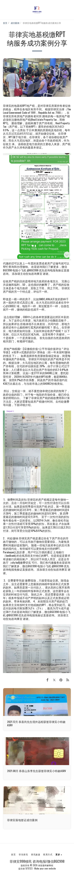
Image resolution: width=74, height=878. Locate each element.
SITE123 (29, 868)
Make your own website (45, 868)
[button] (4, 9)
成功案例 (15, 22)
